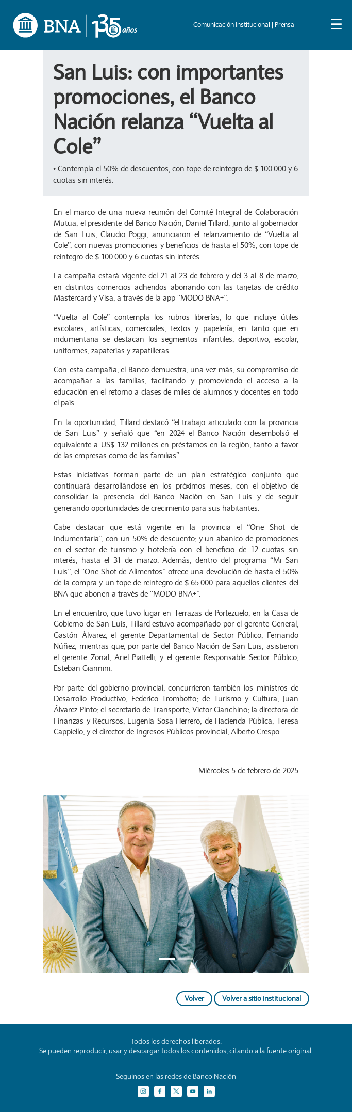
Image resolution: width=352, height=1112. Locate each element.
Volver (194, 998)
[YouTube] (192, 1091)
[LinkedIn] (209, 1091)
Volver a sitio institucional (261, 998)
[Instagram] (143, 1091)
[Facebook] (159, 1091)
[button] (62, 884)
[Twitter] (176, 1091)
